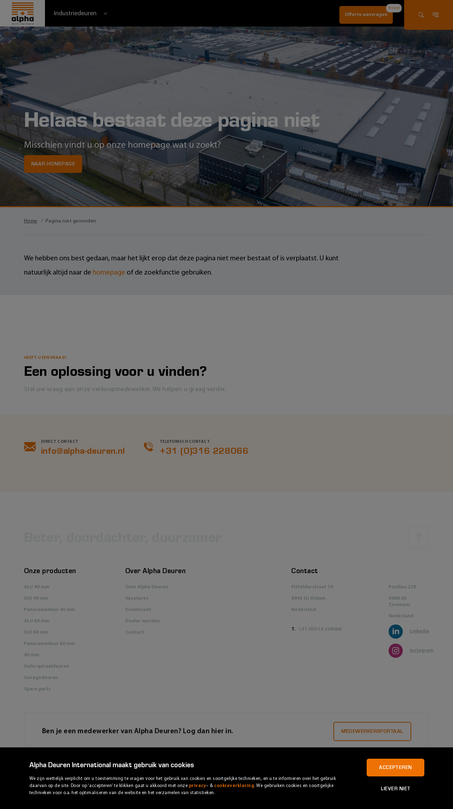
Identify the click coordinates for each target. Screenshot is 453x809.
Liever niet (396, 789)
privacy (197, 785)
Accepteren (395, 767)
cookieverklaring (234, 785)
